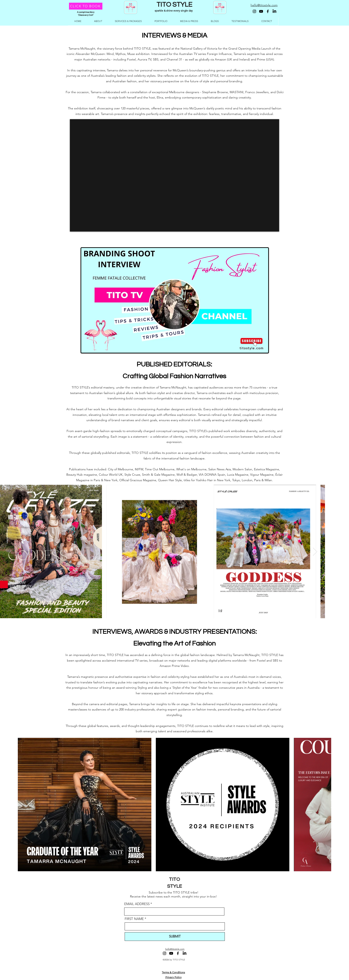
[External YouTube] (174, 175)
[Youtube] (261, 11)
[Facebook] (268, 11)
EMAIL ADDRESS (137, 904)
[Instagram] (254, 11)
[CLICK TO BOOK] (85, 6)
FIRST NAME (134, 918)
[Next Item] (315, 551)
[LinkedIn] (274, 11)
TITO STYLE (174, 4)
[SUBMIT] (175, 936)
